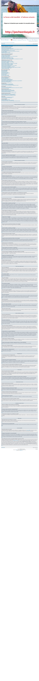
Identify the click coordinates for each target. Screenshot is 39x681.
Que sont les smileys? (4, 71)
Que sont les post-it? (4, 74)
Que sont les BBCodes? (4, 70)
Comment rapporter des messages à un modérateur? (8, 66)
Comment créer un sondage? (5, 62)
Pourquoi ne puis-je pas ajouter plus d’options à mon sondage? (9, 63)
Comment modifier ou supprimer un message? (7, 61)
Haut (1, 114)
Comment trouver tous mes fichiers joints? (6, 97)
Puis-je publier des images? (4, 72)
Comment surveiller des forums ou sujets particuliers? (8, 94)
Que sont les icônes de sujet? (5, 75)
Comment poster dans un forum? (5, 60)
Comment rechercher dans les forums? (6, 89)
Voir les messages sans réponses (5, 42)
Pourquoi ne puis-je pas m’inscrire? (5, 52)
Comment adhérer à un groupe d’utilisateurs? (7, 79)
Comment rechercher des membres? (6, 91)
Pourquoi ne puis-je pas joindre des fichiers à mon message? (9, 65)
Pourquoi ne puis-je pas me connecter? (6, 47)
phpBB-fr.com (21, 450)
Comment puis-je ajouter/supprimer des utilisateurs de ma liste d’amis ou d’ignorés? (11, 87)
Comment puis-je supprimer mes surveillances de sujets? (8, 95)
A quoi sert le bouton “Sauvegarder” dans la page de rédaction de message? (11, 67)
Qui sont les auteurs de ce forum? (5, 99)
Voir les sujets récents (11, 42)
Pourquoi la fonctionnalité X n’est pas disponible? (7, 100)
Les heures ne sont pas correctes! (5, 55)
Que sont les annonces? (4, 73)
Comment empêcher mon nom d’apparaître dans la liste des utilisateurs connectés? (11, 49)
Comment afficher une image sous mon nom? (7, 57)
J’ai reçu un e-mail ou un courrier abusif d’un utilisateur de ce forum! (9, 85)
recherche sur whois (15, 440)
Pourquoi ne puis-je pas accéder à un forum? (7, 64)
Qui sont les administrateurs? (5, 77)
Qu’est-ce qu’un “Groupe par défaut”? (6, 81)
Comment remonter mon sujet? (5, 68)
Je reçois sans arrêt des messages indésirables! (7, 84)
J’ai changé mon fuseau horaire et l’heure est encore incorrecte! (9, 56)
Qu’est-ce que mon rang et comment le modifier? (7, 58)
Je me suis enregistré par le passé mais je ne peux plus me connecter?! (10, 51)
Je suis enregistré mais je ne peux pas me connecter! (8, 50)
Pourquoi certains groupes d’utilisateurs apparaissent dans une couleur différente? (11, 80)
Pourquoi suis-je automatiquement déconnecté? (7, 48)
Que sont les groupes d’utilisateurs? (5, 78)
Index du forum (3, 447)
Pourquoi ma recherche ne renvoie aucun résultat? (7, 90)
